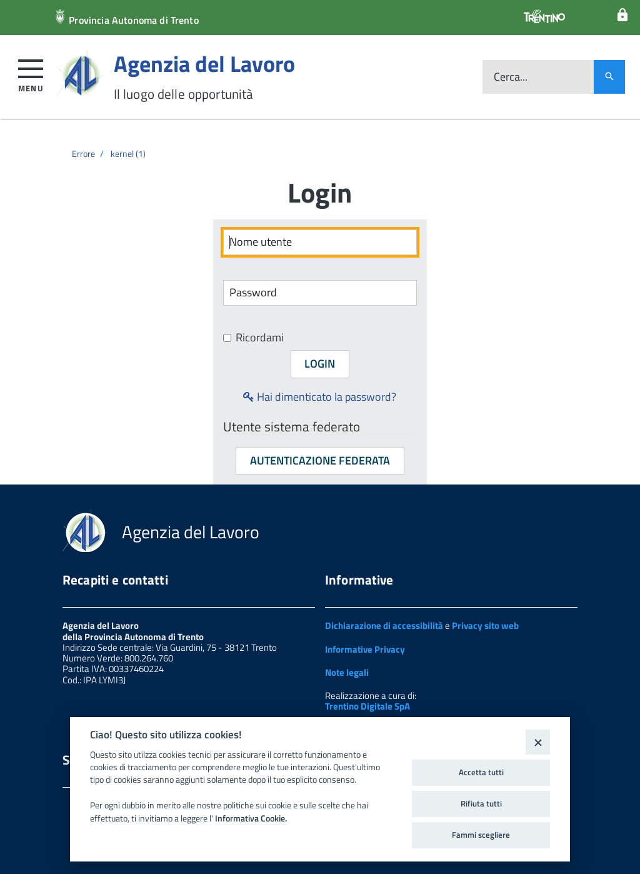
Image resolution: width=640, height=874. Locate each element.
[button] (31, 73)
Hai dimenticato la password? (319, 396)
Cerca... (511, 77)
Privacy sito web (485, 625)
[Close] (538, 742)
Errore (83, 153)
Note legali (347, 672)
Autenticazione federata (320, 460)
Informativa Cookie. (251, 818)
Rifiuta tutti (481, 803)
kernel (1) (128, 153)
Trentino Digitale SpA (367, 706)
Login (319, 363)
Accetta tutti (481, 772)
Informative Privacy (365, 649)
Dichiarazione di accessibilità (384, 625)
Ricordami (253, 337)
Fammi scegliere (481, 834)
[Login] (622, 15)
